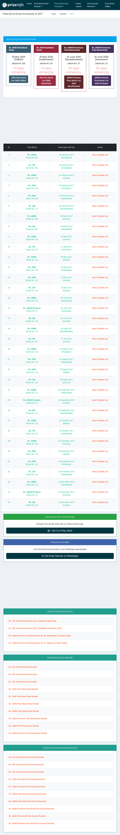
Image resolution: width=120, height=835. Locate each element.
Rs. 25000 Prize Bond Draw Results (24, 711)
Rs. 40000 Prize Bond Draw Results (24, 726)
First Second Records (92, 4)
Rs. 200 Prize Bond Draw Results (23, 674)
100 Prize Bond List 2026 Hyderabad (46, 80)
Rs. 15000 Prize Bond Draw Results (24, 704)
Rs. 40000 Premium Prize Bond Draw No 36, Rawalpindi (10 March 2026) (40, 636)
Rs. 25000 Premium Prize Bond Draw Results (28, 718)
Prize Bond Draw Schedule (61, 4)
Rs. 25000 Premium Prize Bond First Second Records (31, 809)
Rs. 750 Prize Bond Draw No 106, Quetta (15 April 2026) (32, 621)
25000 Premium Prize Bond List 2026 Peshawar (101, 80)
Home (29, 3)
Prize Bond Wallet (109, 4)
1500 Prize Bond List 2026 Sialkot (18, 79)
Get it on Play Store (60, 530)
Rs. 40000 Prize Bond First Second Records (27, 816)
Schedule (63, 14)
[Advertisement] (60, 27)
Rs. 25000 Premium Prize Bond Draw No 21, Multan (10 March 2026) (38, 643)
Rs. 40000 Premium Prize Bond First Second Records (31, 823)
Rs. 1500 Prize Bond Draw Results (23, 689)
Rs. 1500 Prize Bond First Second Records (27, 779)
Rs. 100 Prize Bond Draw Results (23, 667)
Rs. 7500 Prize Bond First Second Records (27, 787)
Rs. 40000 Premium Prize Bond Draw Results (28, 733)
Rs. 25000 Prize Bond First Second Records (27, 801)
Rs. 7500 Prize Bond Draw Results (23, 696)
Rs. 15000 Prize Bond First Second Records (27, 794)
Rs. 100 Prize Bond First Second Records (26, 757)
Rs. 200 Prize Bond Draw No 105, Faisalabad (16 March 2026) (35, 628)
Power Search (79, 4)
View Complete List (100, 155)
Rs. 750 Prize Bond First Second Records (26, 772)
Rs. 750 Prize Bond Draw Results (23, 682)
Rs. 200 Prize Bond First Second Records (26, 764)
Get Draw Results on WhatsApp (60, 556)
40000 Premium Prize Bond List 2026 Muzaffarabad (74, 82)
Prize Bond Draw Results (41, 4)
